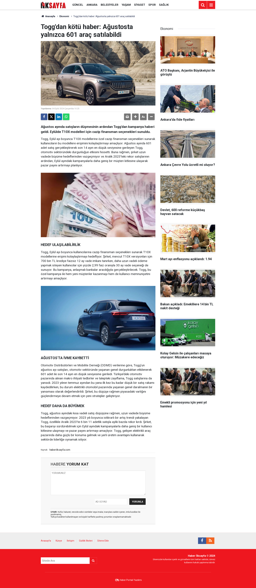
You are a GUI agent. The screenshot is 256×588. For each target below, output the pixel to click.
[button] (135, 117)
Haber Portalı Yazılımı (131, 580)
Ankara (92, 4)
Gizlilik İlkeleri (86, 540)
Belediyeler (109, 4)
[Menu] (211, 5)
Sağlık (164, 4)
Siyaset (139, 4)
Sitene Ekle (103, 540)
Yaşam (126, 4)
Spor (152, 4)
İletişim (70, 540)
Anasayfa (48, 16)
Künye (59, 540)
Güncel (77, 4)
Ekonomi (64, 16)
